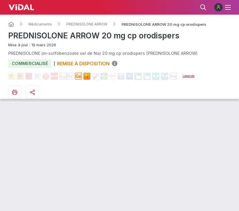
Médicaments (40, 24)
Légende (188, 76)
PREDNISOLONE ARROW (86, 24)
